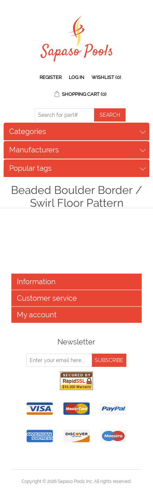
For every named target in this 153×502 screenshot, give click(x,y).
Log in (76, 77)
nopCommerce (89, 490)
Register (50, 77)
